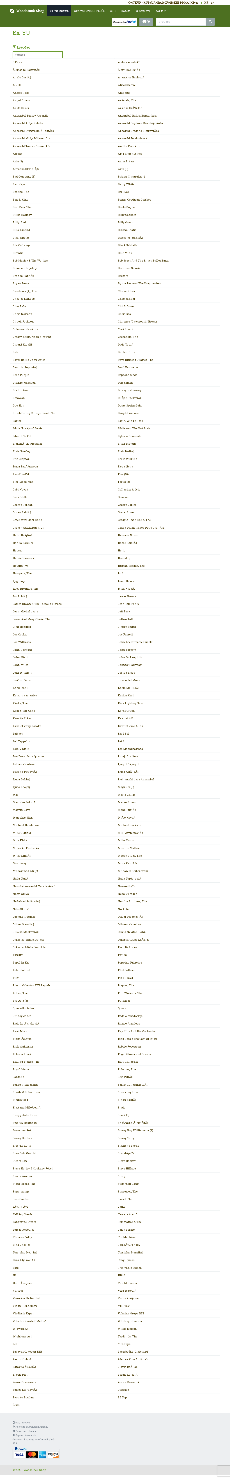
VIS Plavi (124, 1306)
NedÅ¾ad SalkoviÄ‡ (26, 901)
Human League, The (131, 565)
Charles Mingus (24, 298)
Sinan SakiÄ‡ (127, 1099)
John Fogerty (127, 649)
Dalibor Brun (126, 352)
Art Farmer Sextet (130, 153)
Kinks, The (20, 703)
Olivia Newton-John (132, 932)
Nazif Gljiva (21, 894)
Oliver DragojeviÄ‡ (130, 916)
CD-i (113, 11)
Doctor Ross (21, 390)
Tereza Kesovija (23, 1229)
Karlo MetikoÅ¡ (128, 688)
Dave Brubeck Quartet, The (135, 360)
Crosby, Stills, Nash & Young (32, 336)
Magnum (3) (126, 787)
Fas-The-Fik (21, 474)
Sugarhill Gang (128, 1183)
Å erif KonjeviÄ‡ (129, 70)
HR (206, 2)
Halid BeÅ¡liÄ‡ (22, 535)
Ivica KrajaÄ (127, 588)
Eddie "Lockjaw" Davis (27, 428)
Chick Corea (126, 306)
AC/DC (17, 85)
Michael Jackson (129, 825)
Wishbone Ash (23, 1336)
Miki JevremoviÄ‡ (130, 833)
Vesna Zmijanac (128, 1298)
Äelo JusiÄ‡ (22, 77)
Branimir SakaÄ (130, 268)
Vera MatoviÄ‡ (128, 1290)
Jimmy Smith (127, 626)
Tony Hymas (126, 1260)
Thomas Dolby (22, 1237)
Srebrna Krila (22, 1145)
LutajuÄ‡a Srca (128, 756)
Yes (15, 1344)
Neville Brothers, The (132, 901)
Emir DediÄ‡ (126, 451)
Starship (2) (126, 1153)
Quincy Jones (22, 1016)
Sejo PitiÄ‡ (125, 1077)
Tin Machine (126, 1237)
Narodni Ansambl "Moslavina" (34, 886)
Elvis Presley (21, 451)
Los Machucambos (130, 749)
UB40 (121, 1275)
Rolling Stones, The (26, 1061)
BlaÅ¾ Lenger (22, 245)
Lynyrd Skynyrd (128, 764)
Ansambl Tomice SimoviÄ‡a (31, 146)
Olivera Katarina (129, 924)
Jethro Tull (125, 619)
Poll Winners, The (130, 993)
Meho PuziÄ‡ (127, 810)
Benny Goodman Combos (134, 199)
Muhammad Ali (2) (25, 871)
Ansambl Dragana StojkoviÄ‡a (138, 131)
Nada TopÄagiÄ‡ (130, 878)
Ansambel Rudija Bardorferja (137, 115)
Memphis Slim (23, 817)
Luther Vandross (24, 764)
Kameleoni (20, 688)
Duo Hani (19, 405)
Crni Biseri (125, 329)
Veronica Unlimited (26, 1298)
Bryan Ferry (21, 283)
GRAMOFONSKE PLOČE (89, 11)
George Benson (23, 504)
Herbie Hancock (23, 558)
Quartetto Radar (23, 1008)
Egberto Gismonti (129, 436)
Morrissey (20, 863)
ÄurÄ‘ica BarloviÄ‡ (132, 77)
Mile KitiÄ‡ (21, 840)
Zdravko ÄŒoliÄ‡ (24, 1367)
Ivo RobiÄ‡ (20, 596)
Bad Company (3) (24, 176)
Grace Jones (126, 512)
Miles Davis (126, 840)
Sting (121, 1176)
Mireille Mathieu (129, 848)
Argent (17, 153)
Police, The (20, 993)
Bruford (123, 276)
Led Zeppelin (21, 741)
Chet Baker (20, 306)
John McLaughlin (130, 657)
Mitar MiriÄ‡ (22, 855)
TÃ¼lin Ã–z (20, 1206)
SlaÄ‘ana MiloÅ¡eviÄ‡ (27, 1107)
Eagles (17, 420)
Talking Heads (23, 1214)
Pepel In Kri (21, 962)
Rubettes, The (127, 1069)
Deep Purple (21, 375)
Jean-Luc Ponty (128, 604)
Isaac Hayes (126, 581)
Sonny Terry (126, 1138)
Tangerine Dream (24, 1222)
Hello (121, 550)
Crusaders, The (128, 336)
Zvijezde (123, 1389)
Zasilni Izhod (22, 1359)
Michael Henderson (26, 825)
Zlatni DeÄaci (128, 1367)
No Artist (124, 909)
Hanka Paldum (23, 543)
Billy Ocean (126, 222)
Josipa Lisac (126, 672)
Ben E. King (20, 199)
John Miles (20, 665)
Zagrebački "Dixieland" (133, 1351)
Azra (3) (123, 169)
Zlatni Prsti (21, 1374)
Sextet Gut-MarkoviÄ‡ (133, 1084)
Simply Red (20, 1099)
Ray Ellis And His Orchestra (137, 1031)
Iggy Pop (19, 581)
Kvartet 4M (125, 718)
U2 (14, 1275)
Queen (122, 1008)
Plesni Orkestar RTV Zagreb (31, 985)
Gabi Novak (20, 489)
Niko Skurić (21, 909)
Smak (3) (123, 1115)
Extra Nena (125, 466)
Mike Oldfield (22, 833)
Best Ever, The (22, 207)
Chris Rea (124, 314)
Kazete (125, 11)
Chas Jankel (126, 298)
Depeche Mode (127, 375)
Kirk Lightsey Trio (130, 703)
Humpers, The (22, 573)
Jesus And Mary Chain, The (31, 619)
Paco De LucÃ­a (127, 947)
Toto (16, 1267)
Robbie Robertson (129, 1046)
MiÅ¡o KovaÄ (127, 817)
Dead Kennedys (128, 367)
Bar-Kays (19, 184)
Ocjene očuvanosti (24, 1435)
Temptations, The (130, 1222)
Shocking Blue (128, 1092)
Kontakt (160, 11)
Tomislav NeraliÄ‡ (130, 1252)
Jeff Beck (124, 611)
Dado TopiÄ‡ (126, 344)
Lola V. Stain (21, 749)
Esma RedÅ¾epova (25, 466)
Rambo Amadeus (129, 1023)
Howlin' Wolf (22, 565)
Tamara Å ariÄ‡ (128, 1214)
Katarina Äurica (25, 695)
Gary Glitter (21, 497)
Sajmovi (143, 11)
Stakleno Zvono (128, 1145)
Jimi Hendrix (22, 626)
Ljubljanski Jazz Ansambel (136, 779)
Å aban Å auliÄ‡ (129, 62)
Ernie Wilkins (127, 459)
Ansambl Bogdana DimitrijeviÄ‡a (140, 123)
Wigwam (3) (21, 1328)
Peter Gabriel (21, 970)
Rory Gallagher (128, 1061)
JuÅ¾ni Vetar (22, 680)
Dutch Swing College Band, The (34, 413)
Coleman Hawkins (25, 329)
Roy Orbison (21, 1069)
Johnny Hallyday (130, 665)
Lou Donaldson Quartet (28, 756)
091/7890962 (21, 1422)
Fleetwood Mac (23, 481)
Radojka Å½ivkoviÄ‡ (27, 1023)
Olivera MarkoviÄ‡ (25, 932)
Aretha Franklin (129, 146)
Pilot (16, 978)
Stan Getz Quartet (24, 1153)
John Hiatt (20, 657)
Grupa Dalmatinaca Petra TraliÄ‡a (141, 527)
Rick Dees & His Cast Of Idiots (138, 1038)
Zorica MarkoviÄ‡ (25, 1389)
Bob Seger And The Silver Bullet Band (143, 260)
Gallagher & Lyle (129, 489)
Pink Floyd (125, 978)
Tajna (121, 1206)
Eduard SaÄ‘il (22, 436)
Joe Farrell (125, 634)
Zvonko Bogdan (23, 1397)
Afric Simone (127, 85)
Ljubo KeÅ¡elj (21, 787)
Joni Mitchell (22, 672)
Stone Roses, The (24, 1183)
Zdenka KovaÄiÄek (133, 1359)
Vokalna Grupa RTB (131, 1313)
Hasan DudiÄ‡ (127, 543)
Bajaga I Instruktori (131, 176)
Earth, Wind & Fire (130, 420)
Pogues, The (126, 985)
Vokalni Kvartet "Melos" (29, 1321)
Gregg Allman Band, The (134, 520)
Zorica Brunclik (128, 1382)
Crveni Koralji (22, 344)
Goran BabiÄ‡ (22, 512)
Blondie (18, 253)
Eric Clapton (21, 459)
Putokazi (124, 1000)
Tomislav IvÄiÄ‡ (25, 1252)
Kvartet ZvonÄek (130, 726)
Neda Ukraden (127, 894)
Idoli (121, 573)
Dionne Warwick (24, 382)
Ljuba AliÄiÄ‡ (128, 771)
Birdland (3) (21, 237)
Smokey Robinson (25, 1122)
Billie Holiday (22, 215)
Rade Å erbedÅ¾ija (130, 1016)
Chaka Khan (126, 291)
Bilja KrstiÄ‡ (21, 230)
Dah (15, 352)
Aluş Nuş (124, 92)
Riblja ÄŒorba (22, 1038)
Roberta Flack (22, 1054)
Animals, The (127, 100)
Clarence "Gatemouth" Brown (137, 321)
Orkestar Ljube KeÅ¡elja (133, 939)
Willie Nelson (127, 1328)
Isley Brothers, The (25, 588)
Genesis (123, 497)
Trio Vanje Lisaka (130, 1267)
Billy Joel (19, 222)
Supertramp (21, 1191)
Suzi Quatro (21, 1199)
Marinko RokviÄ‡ (25, 802)
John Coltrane (23, 649)
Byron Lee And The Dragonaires (139, 283)
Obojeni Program (24, 916)
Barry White (126, 184)
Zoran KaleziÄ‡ (128, 1374)
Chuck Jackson (23, 321)
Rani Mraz (20, 1031)
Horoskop (124, 558)
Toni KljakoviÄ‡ (24, 1260)
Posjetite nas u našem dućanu (30, 1426)
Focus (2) (124, 481)
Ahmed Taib (21, 92)
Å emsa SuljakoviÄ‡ (26, 70)
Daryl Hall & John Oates (29, 360)
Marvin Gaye (21, 810)
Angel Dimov (21, 100)
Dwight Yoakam (128, 413)
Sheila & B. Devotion (26, 1092)
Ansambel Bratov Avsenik (30, 115)
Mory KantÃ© (127, 863)
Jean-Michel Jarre (25, 611)
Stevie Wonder (22, 1176)
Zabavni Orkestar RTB (27, 1351)
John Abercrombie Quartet (135, 642)
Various (18, 1290)
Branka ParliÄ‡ (23, 276)
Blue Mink (125, 253)
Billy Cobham (127, 215)
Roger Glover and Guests (134, 1054)
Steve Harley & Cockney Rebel (33, 1168)
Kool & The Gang (24, 710)
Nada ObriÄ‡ (21, 878)
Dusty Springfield (130, 405)
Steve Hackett (127, 1161)
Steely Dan (20, 1161)
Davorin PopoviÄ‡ (25, 367)
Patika (122, 955)
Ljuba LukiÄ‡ (21, 779)
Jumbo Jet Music (129, 680)
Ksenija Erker (22, 718)
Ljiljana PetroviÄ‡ (25, 771)
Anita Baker (21, 108)
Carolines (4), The (25, 291)
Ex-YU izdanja (59, 11)
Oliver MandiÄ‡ (23, 924)
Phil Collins (126, 970)
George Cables (127, 504)
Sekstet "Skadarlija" (26, 1084)
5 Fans (17, 62)
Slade (121, 1107)
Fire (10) (123, 474)
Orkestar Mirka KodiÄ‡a (29, 947)
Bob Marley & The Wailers (30, 260)
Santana (18, 1077)
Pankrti (18, 955)
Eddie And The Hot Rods (134, 428)
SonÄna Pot (22, 1130)
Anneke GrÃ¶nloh (130, 108)
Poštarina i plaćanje (25, 1431)
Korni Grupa (126, 710)
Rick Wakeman (23, 1046)
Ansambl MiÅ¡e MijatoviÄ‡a (31, 138)
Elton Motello (127, 443)
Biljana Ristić (127, 230)
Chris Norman (22, 314)
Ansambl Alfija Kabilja (28, 123)
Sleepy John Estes (25, 1115)
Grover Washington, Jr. (28, 527)
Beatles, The (21, 192)
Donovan (19, 398)
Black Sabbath (127, 245)
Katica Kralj (126, 695)
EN (213, 2)
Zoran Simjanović (25, 1382)
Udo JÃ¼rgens (22, 1283)
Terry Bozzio (126, 1229)
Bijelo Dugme (126, 207)
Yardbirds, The (127, 1336)
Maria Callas (126, 794)
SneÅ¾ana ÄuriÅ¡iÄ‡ (133, 1122)
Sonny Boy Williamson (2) (135, 1130)
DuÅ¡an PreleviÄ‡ (129, 398)
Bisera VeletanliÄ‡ (130, 237)
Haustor (18, 550)
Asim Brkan (126, 161)
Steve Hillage (127, 1168)
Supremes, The (128, 1191)
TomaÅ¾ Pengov (129, 1244)
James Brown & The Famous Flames (37, 604)
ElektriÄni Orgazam (27, 443)
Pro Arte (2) (20, 1000)
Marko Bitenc (127, 802)
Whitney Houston (130, 1321)
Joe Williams (22, 642)
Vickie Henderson (25, 1306)
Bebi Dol (123, 192)
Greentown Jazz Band (27, 520)
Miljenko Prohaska (26, 848)
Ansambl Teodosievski (133, 138)
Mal (15, 794)
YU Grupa (124, 1344)
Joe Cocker (20, 634)
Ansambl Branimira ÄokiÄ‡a (33, 131)
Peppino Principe (130, 962)
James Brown (127, 596)
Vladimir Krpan (23, 1313)
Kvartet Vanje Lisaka (27, 726)
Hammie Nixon (128, 535)
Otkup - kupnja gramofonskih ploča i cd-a (34, 1441)
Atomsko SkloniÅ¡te (26, 169)
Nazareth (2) (126, 886)
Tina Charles (21, 1244)
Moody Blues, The (130, 855)
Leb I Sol (123, 733)
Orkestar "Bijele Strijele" (29, 939)
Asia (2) (18, 161)
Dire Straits (125, 382)
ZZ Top (122, 1397)
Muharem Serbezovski (133, 871)
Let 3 (121, 741)
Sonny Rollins (22, 1138)
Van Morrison (127, 1283)
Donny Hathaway (129, 390)
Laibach (18, 733)
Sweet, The (125, 1199)
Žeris (16, 1405)
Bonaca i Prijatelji (25, 268)
